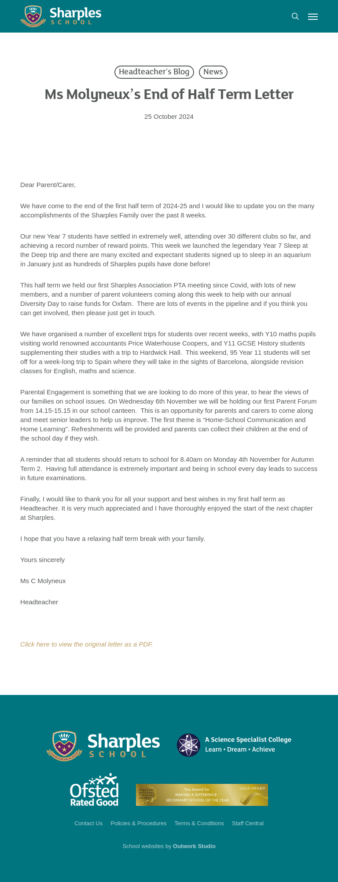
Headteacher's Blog (154, 72)
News (213, 72)
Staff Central (248, 823)
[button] (313, 16)
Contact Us (88, 823)
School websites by (169, 846)
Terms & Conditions (199, 823)
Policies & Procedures (138, 823)
